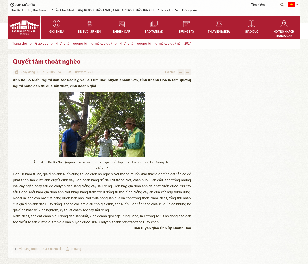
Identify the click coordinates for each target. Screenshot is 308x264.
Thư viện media (219, 31)
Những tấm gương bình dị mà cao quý (83, 44)
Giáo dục (251, 31)
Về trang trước (28, 249)
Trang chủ (19, 44)
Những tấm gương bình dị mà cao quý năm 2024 (155, 44)
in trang (76, 249)
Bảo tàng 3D (154, 31)
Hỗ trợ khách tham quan (284, 34)
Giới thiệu (56, 31)
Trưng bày (186, 31)
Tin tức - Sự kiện (89, 31)
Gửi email (54, 249)
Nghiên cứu (121, 31)
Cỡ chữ (170, 72)
